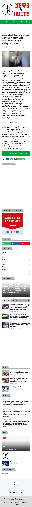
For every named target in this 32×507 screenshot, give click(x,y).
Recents (16, 300)
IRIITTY (16, 260)
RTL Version (16, 504)
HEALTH (16, 253)
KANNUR (16, 264)
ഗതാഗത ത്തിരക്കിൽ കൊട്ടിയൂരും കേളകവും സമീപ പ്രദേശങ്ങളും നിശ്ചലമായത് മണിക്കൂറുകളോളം (18, 380)
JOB (16, 262)
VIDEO (16, 274)
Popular (6, 300)
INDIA (16, 255)
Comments (25, 300)
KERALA (16, 267)
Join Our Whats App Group (16, 153)
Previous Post (6, 206)
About (10, 502)
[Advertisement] (16, 347)
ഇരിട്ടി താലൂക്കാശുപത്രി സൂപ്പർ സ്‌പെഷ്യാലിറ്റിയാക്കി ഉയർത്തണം (19, 371)
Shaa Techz (22, 499)
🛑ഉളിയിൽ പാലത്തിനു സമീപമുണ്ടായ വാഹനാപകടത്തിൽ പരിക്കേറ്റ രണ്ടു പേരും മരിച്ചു (20, 324)
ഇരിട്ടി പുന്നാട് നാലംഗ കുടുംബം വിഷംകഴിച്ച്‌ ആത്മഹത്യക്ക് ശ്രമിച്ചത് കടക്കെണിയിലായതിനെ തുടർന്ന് (19, 316)
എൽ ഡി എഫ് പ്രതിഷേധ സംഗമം (19, 387)
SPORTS (16, 269)
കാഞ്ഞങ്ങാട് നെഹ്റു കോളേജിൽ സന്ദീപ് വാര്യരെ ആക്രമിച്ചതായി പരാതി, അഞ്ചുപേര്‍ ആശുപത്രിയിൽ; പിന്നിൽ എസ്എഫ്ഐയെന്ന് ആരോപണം (16, 414)
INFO (16, 257)
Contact (16, 502)
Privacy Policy (24, 502)
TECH (16, 272)
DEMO (11, 461)
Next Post (26, 206)
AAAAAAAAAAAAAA (15, 454)
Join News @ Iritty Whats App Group (16, 22)
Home (3, 32)
